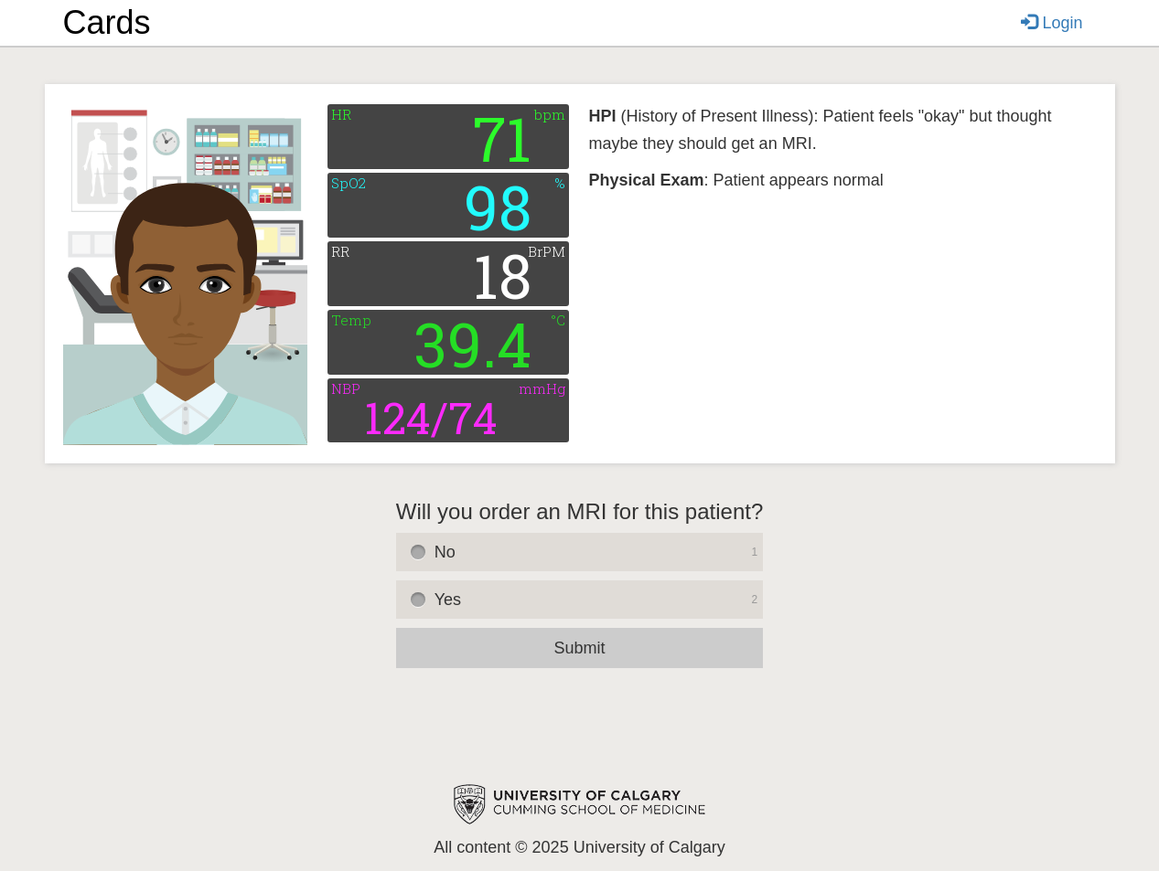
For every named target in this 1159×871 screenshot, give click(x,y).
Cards (107, 22)
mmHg (542, 389)
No (599, 552)
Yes (599, 599)
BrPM (546, 252)
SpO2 (348, 183)
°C (558, 320)
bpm (549, 115)
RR (340, 252)
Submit (579, 648)
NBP (345, 389)
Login (1051, 23)
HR (341, 115)
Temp (351, 320)
